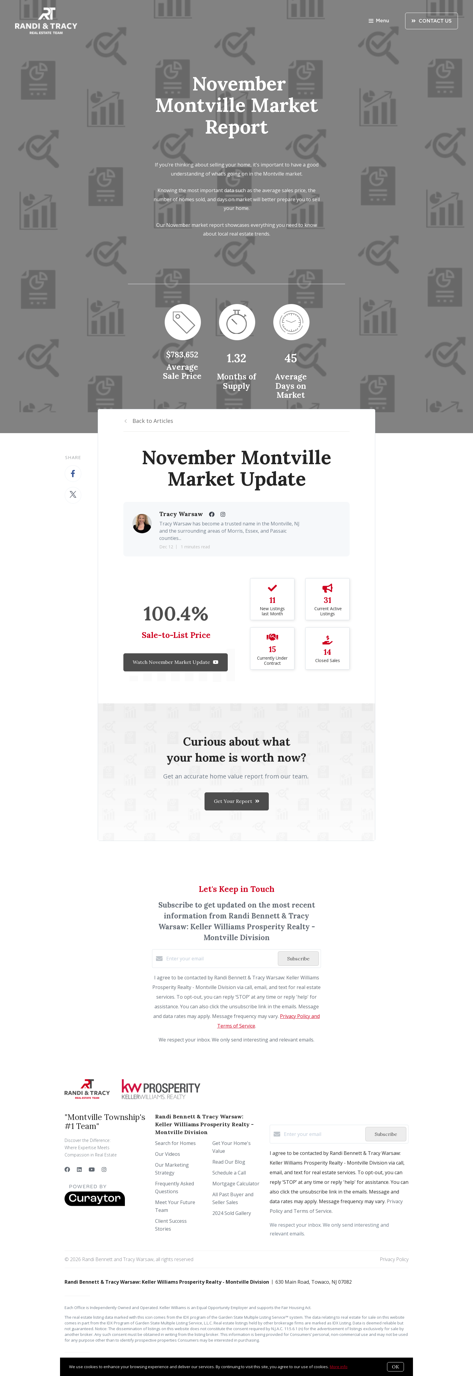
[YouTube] (92, 1169)
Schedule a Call (229, 1172)
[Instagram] (104, 1169)
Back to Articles (152, 420)
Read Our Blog (228, 1162)
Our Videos (167, 1154)
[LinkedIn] (79, 1169)
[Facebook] (67, 1169)
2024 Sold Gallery (231, 1213)
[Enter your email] (220, 958)
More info (339, 1366)
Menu (379, 21)
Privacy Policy (394, 1259)
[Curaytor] (95, 1204)
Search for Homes (175, 1143)
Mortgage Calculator (235, 1183)
